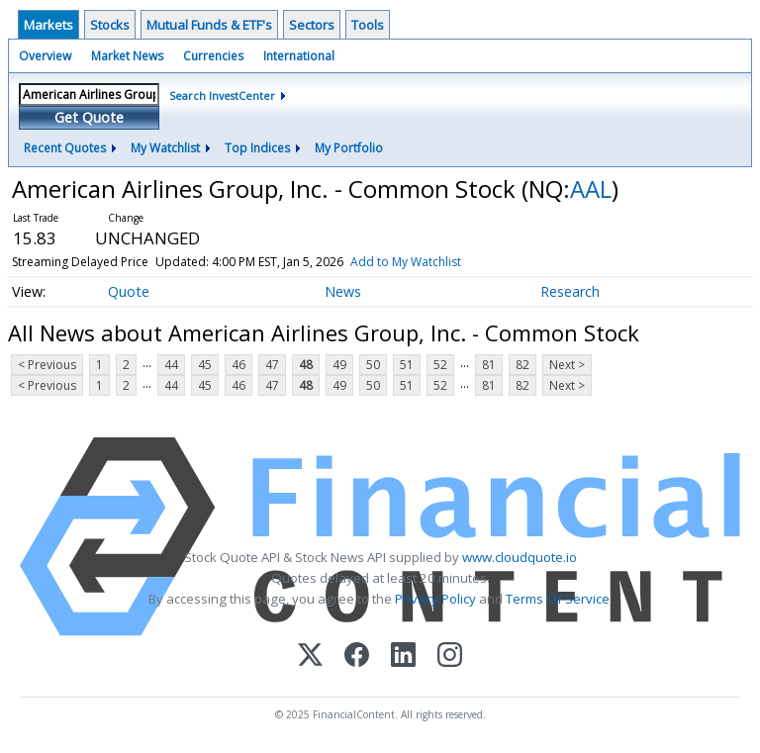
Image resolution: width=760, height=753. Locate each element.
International (298, 55)
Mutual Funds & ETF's (209, 25)
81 (489, 364)
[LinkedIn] (403, 656)
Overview (45, 55)
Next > (567, 364)
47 (272, 364)
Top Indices (257, 148)
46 (238, 364)
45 (205, 364)
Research (570, 291)
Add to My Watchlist (405, 261)
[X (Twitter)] (310, 656)
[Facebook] (356, 656)
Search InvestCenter (222, 95)
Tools (367, 25)
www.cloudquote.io (519, 557)
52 (440, 364)
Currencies (213, 55)
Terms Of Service (558, 599)
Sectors (311, 25)
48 (306, 364)
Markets (48, 25)
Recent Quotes (65, 148)
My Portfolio (349, 148)
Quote (128, 291)
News (343, 291)
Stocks (110, 25)
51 (407, 364)
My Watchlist (165, 148)
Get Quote (89, 117)
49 (339, 364)
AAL (591, 188)
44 (171, 364)
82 (522, 364)
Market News (127, 55)
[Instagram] (449, 656)
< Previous (47, 364)
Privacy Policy (435, 599)
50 (373, 364)
